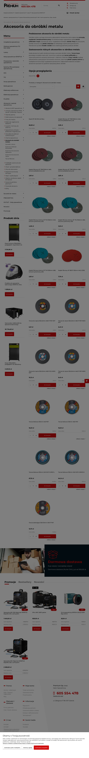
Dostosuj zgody (27, 747)
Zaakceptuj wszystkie (41, 747)
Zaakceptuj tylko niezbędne (12, 747)
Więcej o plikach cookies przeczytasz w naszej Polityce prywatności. (23, 743)
